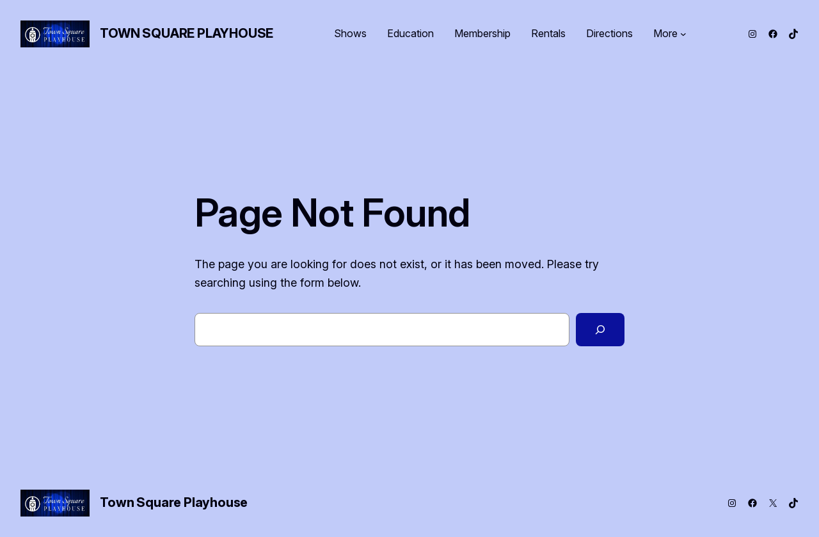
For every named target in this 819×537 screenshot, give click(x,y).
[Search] (600, 329)
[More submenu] (683, 34)
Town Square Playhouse (186, 33)
